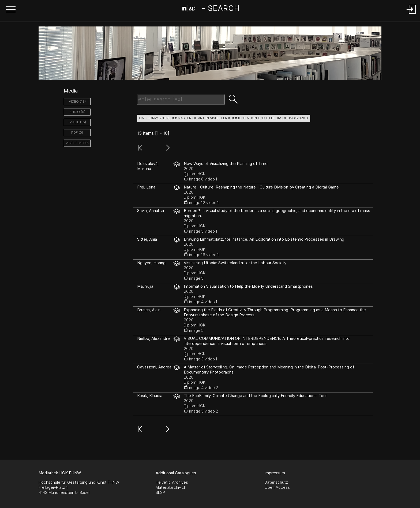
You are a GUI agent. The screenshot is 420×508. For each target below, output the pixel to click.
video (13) (77, 101)
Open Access (277, 487)
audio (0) (77, 112)
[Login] (411, 14)
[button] (10, 10)
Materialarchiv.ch (171, 487)
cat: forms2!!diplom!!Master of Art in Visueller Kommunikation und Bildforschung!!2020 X (223, 118)
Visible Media (77, 143)
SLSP (160, 492)
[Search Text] (181, 99)
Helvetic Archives (172, 482)
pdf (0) (77, 132)
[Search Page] (210, 9)
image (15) (77, 122)
